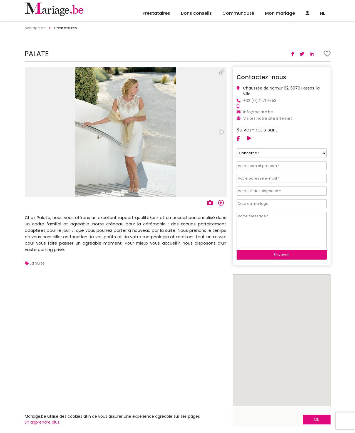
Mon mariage (280, 13)
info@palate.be (258, 112)
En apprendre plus (42, 422)
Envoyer (281, 254)
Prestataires (156, 13)
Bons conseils (196, 13)
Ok (316, 419)
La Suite (37, 263)
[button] (221, 72)
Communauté (238, 13)
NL (322, 13)
